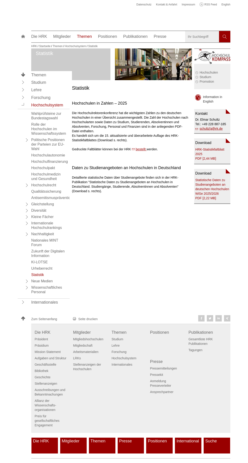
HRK (34, 46)
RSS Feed (210, 4)
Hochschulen (209, 72)
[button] (23, 82)
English (226, 4)
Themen (38, 75)
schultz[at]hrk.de (211, 128)
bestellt (141, 149)
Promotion (207, 81)
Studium (205, 77)
